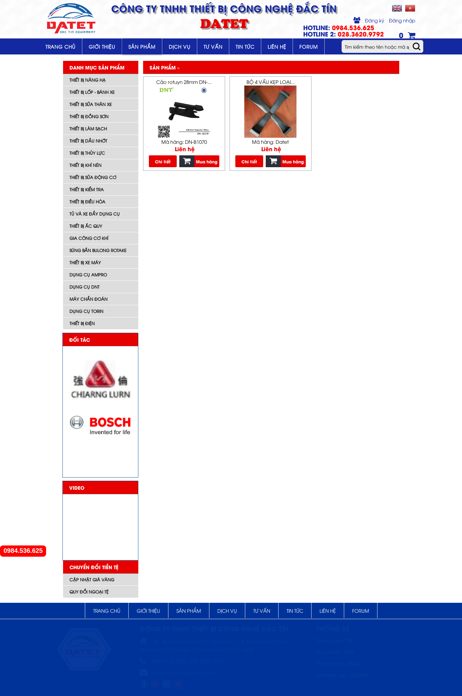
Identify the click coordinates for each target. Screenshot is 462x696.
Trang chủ (60, 46)
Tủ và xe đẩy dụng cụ (94, 214)
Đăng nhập (402, 20)
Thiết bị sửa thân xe (90, 104)
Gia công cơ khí (88, 238)
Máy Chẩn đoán (88, 299)
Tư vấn (213, 46)
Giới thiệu (102, 46)
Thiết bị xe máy (85, 262)
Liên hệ (277, 46)
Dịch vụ (179, 46)
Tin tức (245, 46)
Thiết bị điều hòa (87, 201)
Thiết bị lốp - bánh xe (92, 92)
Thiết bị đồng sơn (89, 116)
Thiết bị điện (82, 323)
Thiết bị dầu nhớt (88, 140)
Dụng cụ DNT (84, 287)
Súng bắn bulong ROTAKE (97, 250)
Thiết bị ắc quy (85, 226)
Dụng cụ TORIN (86, 311)
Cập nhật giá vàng (91, 579)
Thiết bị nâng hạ (87, 80)
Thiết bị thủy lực (87, 153)
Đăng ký (374, 20)
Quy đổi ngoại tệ (89, 591)
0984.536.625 (23, 550)
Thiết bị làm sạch (88, 128)
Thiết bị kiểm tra (86, 189)
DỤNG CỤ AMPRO (88, 274)
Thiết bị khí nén (85, 165)
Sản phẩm (142, 46)
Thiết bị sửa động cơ (92, 177)
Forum (308, 46)
